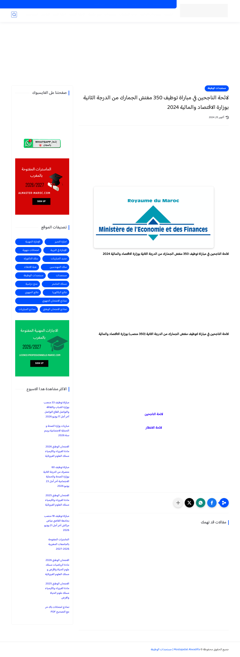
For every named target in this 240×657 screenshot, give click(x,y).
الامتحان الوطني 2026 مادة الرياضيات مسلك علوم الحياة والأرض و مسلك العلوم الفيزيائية (57, 567)
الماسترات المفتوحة (162, 4)
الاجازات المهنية (140, 4)
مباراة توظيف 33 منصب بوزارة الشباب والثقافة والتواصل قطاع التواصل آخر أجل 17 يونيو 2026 (56, 409)
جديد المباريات (127, 15)
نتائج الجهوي (31, 292)
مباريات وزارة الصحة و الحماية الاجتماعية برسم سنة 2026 (56, 431)
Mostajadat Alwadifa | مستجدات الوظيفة (175, 649)
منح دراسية (99, 4)
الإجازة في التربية (58, 250)
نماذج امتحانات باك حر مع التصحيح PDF (57, 609)
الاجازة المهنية (76, 15)
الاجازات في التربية (118, 4)
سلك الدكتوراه (31, 258)
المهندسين (31, 15)
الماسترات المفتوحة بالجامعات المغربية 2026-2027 (58, 544)
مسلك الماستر (59, 284)
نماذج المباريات (27, 309)
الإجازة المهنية (32, 241)
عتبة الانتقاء (30, 267)
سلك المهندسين (58, 267)
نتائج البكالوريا (59, 292)
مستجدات (110, 15)
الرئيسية (167, 15)
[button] (212, 502)
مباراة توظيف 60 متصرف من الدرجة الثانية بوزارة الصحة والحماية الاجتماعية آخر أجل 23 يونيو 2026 (56, 476)
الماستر (44, 15)
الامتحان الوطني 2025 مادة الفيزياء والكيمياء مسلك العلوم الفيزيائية (57, 500)
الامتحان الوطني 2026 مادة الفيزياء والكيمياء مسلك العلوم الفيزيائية (57, 451)
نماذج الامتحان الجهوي (54, 301)
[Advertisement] (120, 56)
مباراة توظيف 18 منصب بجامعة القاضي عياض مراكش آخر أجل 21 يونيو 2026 (56, 523)
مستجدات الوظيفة (149, 15)
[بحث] (14, 15)
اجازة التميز (58, 15)
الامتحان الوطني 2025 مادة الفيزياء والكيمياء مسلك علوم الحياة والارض (57, 590)
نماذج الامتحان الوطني (55, 309)
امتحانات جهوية (30, 250)
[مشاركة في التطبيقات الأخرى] (178, 502)
